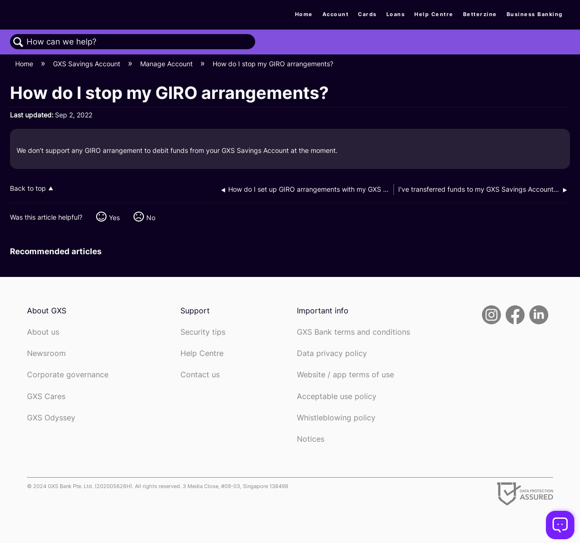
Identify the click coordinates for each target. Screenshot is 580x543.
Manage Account (167, 64)
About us (43, 332)
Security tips (202, 332)
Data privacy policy (332, 353)
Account (335, 14)
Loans (395, 14)
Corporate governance (67, 374)
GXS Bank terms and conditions (353, 332)
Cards (367, 14)
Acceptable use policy (336, 396)
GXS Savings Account (87, 64)
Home (304, 14)
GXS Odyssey (51, 417)
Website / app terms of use (345, 374)
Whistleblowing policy (336, 417)
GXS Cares (46, 396)
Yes (114, 218)
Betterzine (480, 14)
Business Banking (535, 14)
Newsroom (46, 353)
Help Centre (434, 14)
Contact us (200, 374)
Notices (310, 439)
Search (18, 42)
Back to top (28, 188)
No (150, 218)
